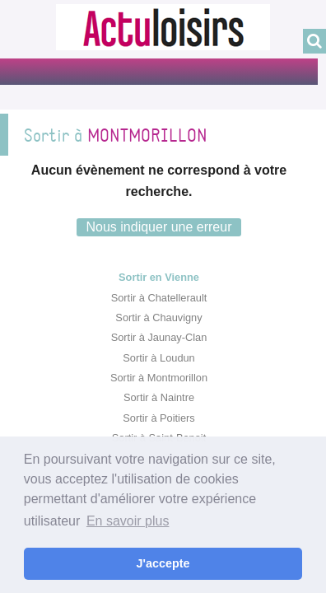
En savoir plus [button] (128, 521)
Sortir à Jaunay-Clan (159, 337)
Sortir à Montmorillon (158, 377)
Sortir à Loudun (159, 358)
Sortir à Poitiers (158, 418)
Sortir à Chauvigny (158, 317)
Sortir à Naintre (158, 397)
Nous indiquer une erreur (159, 227)
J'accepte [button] (162, 563)
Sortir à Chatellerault (159, 298)
